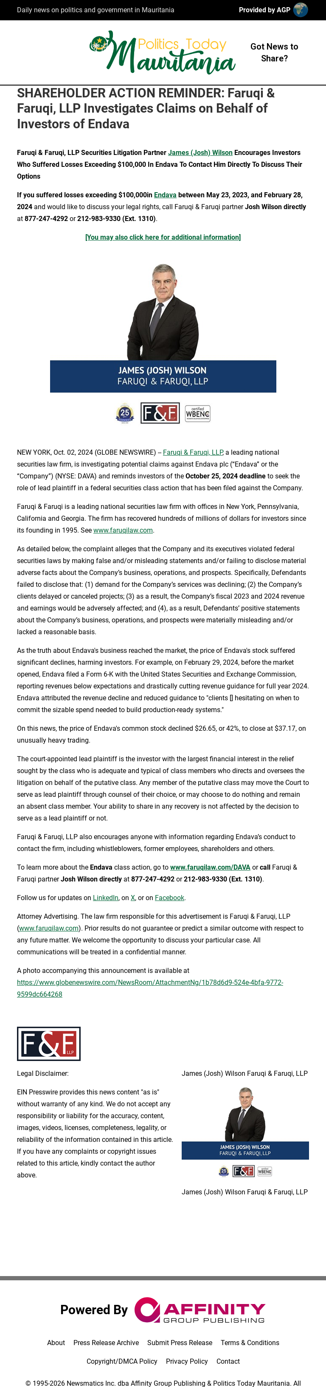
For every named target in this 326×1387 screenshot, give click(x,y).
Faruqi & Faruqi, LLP (192, 452)
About (56, 1343)
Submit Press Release (179, 1343)
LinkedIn (105, 898)
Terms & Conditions (250, 1343)
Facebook (169, 898)
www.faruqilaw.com (123, 530)
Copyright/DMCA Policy (122, 1361)
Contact (228, 1361)
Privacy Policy (187, 1361)
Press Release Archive (106, 1343)
